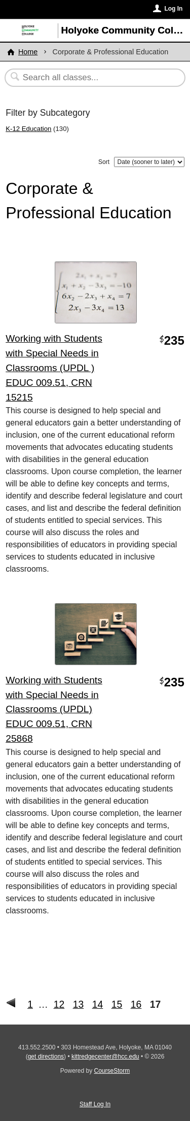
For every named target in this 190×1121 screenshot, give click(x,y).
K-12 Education (28, 129)
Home (27, 52)
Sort (103, 162)
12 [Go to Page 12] (59, 1004)
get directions (46, 1056)
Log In (173, 8)
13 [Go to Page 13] (78, 1004)
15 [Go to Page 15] (117, 1004)
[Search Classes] (90, 78)
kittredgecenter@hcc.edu (105, 1056)
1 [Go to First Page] (30, 1004)
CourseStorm (112, 1070)
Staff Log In (95, 1104)
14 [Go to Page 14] (97, 1004)
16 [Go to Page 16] (136, 1004)
